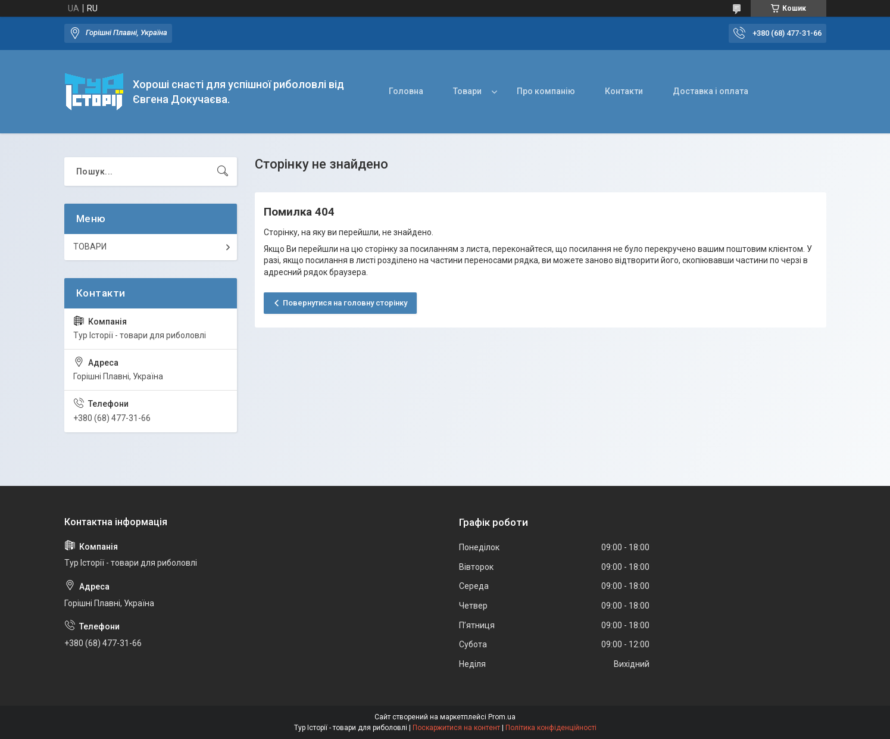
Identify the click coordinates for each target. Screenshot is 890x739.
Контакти (624, 91)
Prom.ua (502, 717)
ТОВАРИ (90, 246)
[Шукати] (222, 171)
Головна (406, 91)
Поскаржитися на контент (456, 728)
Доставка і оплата (710, 91)
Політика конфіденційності (551, 728)
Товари (467, 91)
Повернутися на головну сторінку (345, 302)
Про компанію (546, 91)
